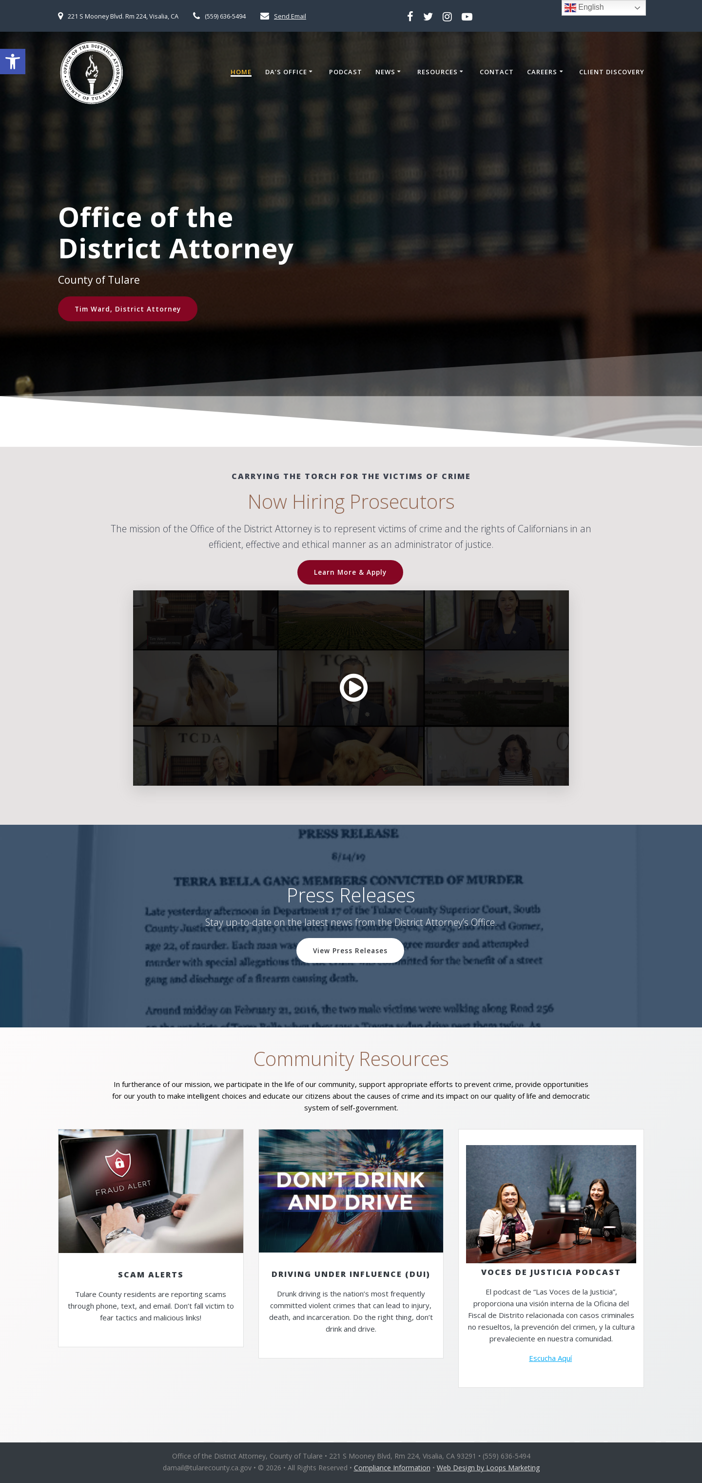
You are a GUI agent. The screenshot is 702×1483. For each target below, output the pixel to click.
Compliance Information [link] (392, 1467)
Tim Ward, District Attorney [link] (128, 308)
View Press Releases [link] (350, 950)
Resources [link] (437, 72)
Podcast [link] (345, 72)
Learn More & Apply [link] (350, 572)
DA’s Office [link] (286, 72)
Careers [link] (542, 72)
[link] (12, 61)
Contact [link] (497, 72)
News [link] (385, 72)
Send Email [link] (290, 16)
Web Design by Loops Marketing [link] (488, 1467)
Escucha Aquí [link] (550, 1358)
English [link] (584, 8)
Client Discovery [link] (611, 72)
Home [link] (241, 72)
